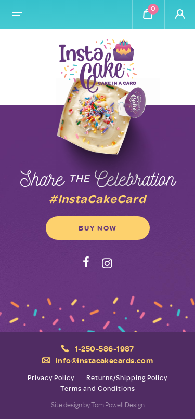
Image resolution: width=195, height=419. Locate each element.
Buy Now (98, 228)
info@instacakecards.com (104, 360)
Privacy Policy (51, 378)
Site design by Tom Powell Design (98, 404)
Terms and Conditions (97, 389)
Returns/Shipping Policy (126, 378)
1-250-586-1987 (104, 348)
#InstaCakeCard (97, 198)
